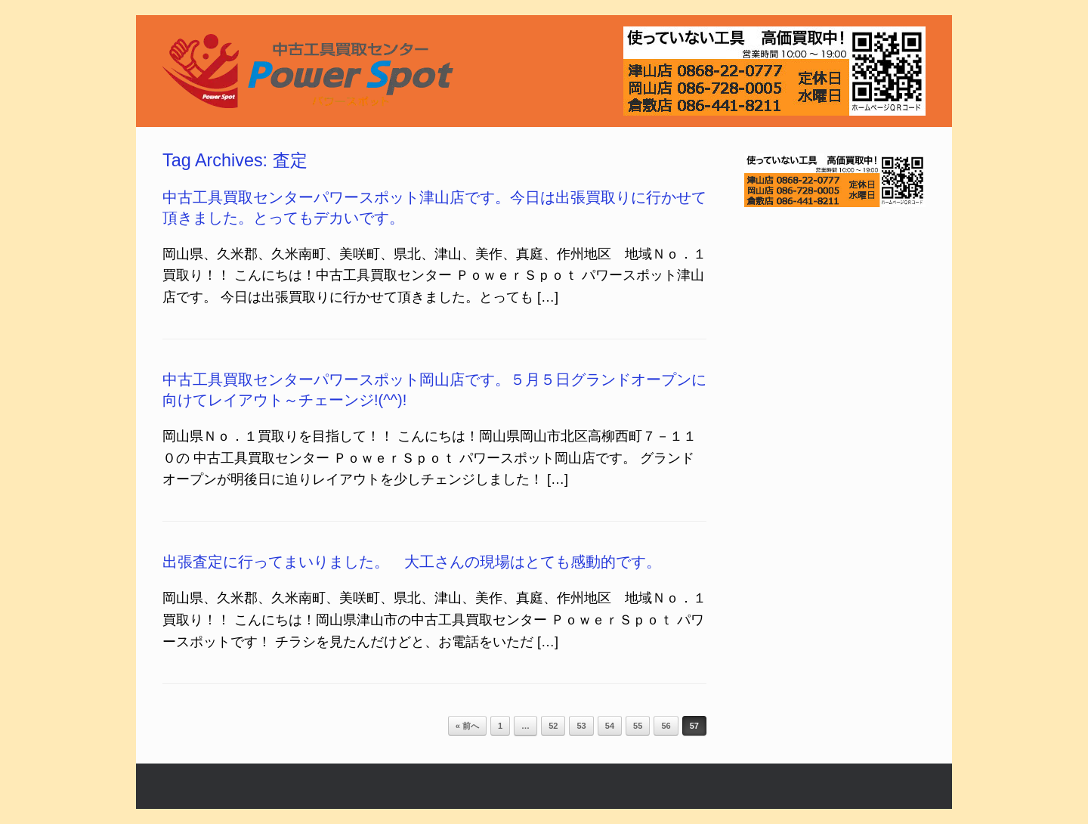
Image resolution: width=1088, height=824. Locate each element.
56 (665, 725)
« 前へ (467, 725)
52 (553, 725)
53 (581, 725)
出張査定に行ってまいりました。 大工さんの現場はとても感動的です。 (411, 561)
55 (637, 725)
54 (609, 725)
